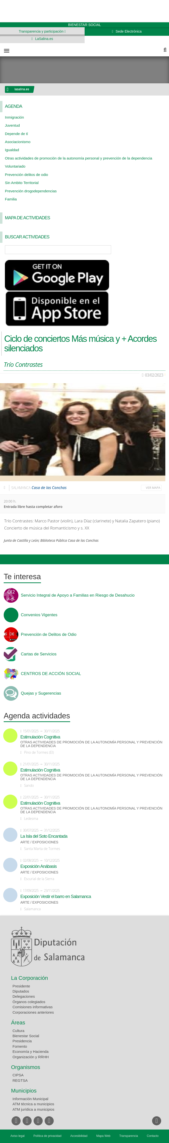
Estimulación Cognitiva (40, 737)
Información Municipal (30, 1099)
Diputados (21, 991)
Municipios (24, 1091)
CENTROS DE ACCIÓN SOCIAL (51, 674)
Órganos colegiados (29, 1002)
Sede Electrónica (128, 31)
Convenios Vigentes (39, 615)
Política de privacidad (47, 1136)
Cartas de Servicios (39, 654)
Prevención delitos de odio (26, 174)
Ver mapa (153, 488)
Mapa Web (103, 1136)
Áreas (18, 1023)
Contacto (153, 1136)
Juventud (12, 125)
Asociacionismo (17, 142)
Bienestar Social (26, 1036)
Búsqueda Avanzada (158, 249)
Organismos (25, 1067)
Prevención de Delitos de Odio (49, 634)
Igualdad (12, 150)
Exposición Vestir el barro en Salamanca (55, 896)
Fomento (20, 1046)
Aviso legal (17, 1136)
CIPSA (18, 1075)
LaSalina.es (43, 39)
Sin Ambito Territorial (22, 183)
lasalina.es (21, 89)
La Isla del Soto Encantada (43, 836)
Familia (11, 199)
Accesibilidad (78, 1136)
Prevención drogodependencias (31, 191)
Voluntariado (15, 166)
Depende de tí (16, 134)
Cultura (18, 1031)
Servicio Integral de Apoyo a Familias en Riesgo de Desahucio (78, 595)
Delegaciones (24, 996)
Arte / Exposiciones (39, 842)
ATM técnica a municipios (33, 1104)
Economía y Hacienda (31, 1051)
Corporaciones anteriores (33, 1012)
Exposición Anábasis (38, 866)
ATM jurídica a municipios (33, 1109)
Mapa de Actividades (27, 217)
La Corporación (29, 978)
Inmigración (14, 117)
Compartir (6, 559)
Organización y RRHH (31, 1057)
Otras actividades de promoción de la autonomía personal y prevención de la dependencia (78, 158)
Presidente (21, 986)
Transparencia (128, 1136)
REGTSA (20, 1080)
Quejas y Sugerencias (41, 693)
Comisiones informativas (32, 1007)
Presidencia (22, 1041)
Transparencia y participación (42, 31)
